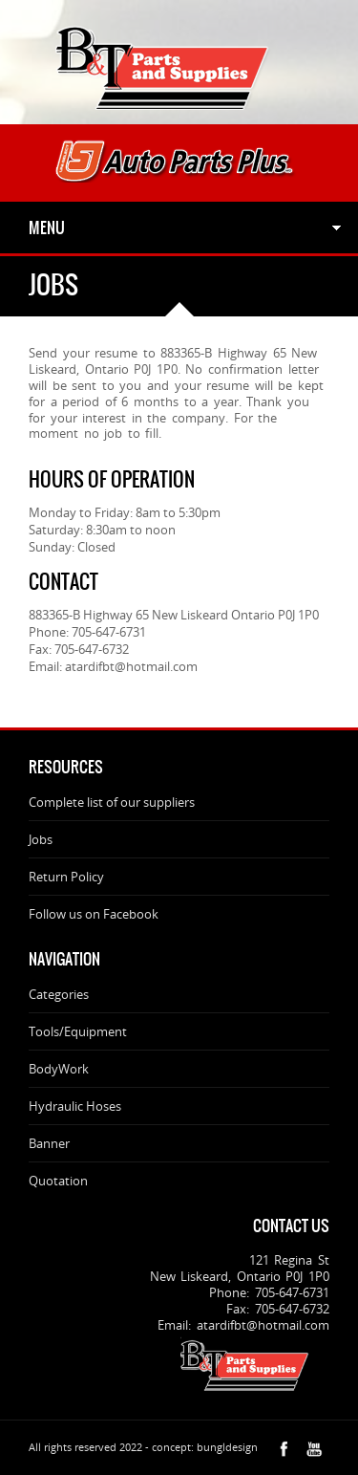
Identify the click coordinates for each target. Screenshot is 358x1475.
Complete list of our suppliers (112, 802)
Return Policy (66, 876)
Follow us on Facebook (93, 913)
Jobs (41, 839)
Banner (49, 1143)
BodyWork (59, 1068)
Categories (59, 994)
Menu (47, 227)
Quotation (58, 1180)
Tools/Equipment (78, 1031)
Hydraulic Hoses (75, 1106)
